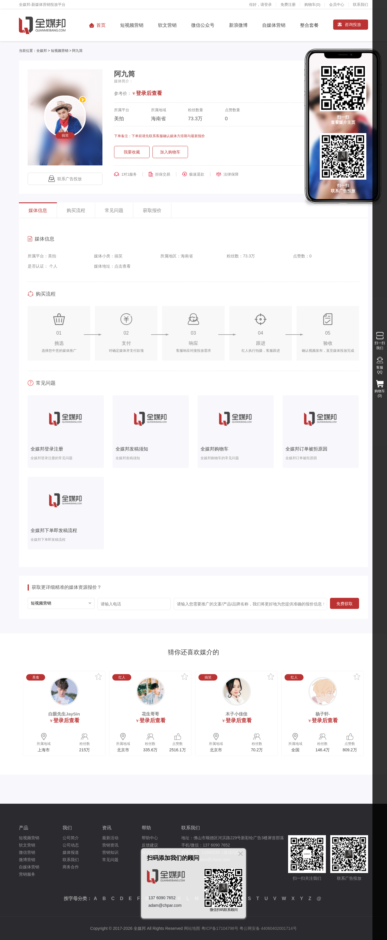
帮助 (146, 827)
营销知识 (110, 852)
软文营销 (167, 25)
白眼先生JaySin (64, 713)
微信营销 (27, 852)
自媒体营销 (273, 25)
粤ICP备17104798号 (220, 928)
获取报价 (152, 210)
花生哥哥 (150, 713)
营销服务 (27, 874)
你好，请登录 (260, 4)
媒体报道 (71, 852)
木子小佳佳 (236, 713)
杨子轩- (322, 713)
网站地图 (192, 928)
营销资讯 (110, 845)
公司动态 (71, 845)
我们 (67, 827)
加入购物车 (170, 152)
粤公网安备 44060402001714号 (268, 928)
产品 (23, 827)
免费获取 (344, 603)
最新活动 (110, 837)
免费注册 (288, 4)
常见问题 (114, 210)
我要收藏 (132, 152)
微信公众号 (202, 25)
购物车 (312, 4)
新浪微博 (238, 25)
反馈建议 (150, 845)
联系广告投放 (65, 178)
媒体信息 (38, 210)
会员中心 (336, 4)
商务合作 (71, 867)
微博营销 (27, 859)
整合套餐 (309, 25)
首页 (101, 25)
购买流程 (76, 210)
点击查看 (122, 266)
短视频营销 (131, 25)
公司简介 (71, 837)
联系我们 (360, 4)
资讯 (106, 827)
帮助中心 (150, 837)
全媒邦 (41, 51)
